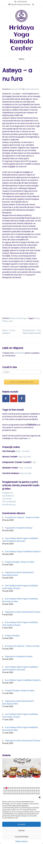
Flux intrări (7, 498)
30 (30, 791)
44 (24, 793)
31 (32, 791)
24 (17, 791)
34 (39, 791)
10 (24, 788)
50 (37, 793)
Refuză (21, 830)
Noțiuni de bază (16, 318)
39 (13, 793)
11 (26, 788)
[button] (39, 797)
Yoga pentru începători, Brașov (19, 528)
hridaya (5, 321)
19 (6, 791)
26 (21, 791)
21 (11, 791)
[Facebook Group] (21, 398)
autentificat (19, 353)
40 (15, 793)
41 (17, 793)
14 (32, 788)
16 (37, 788)
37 (8, 793)
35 (4, 793)
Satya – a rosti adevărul (8, 331)
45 (26, 793)
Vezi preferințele (21, 836)
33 (37, 791)
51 (39, 793)
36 (6, 793)
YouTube (26, 451)
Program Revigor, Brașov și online (19, 562)
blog (18, 451)
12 (28, 788)
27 (24, 791)
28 (26, 791)
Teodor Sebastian (32, 89)
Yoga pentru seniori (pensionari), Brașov (22, 612)
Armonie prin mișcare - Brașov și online (22, 517)
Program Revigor (12, 635)
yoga (11, 321)
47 (30, 793)
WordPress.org (8, 504)
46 (28, 793)
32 (34, 791)
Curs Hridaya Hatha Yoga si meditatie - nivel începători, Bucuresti (20, 539)
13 (30, 788)
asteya (37, 318)
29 (28, 791)
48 (32, 793)
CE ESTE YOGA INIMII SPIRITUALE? (21, 382)
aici (29, 438)
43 (21, 793)
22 (13, 791)
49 (34, 793)
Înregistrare (7, 493)
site (34, 462)
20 (8, 791)
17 (39, 788)
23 (15, 791)
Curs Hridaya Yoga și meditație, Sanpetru (23, 551)
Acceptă (21, 824)
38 (11, 793)
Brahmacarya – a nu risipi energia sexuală (31, 331)
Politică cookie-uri (21, 841)
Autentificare (8, 495)
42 (19, 793)
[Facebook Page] (5, 398)
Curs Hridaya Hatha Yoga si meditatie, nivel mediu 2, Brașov (20, 623)
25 (19, 791)
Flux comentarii (9, 501)
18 (4, 791)
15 (34, 788)
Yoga (24, 318)
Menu (21, 59)
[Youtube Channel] (13, 398)
